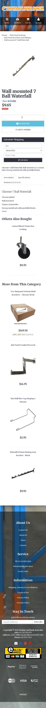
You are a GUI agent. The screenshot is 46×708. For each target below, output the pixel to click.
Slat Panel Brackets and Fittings (17, 38)
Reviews (12, 182)
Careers (23, 545)
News (23, 540)
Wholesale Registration (23, 566)
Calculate (23, 160)
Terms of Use (23, 592)
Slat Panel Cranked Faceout (23, 345)
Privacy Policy (23, 598)
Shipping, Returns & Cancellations (23, 587)
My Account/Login (23, 561)
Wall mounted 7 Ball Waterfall (16, 40)
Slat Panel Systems (18, 35)
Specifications (24, 177)
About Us (23, 535)
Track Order (23, 571)
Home (4, 35)
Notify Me (23, 123)
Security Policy (23, 603)
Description (9, 177)
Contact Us (23, 530)
